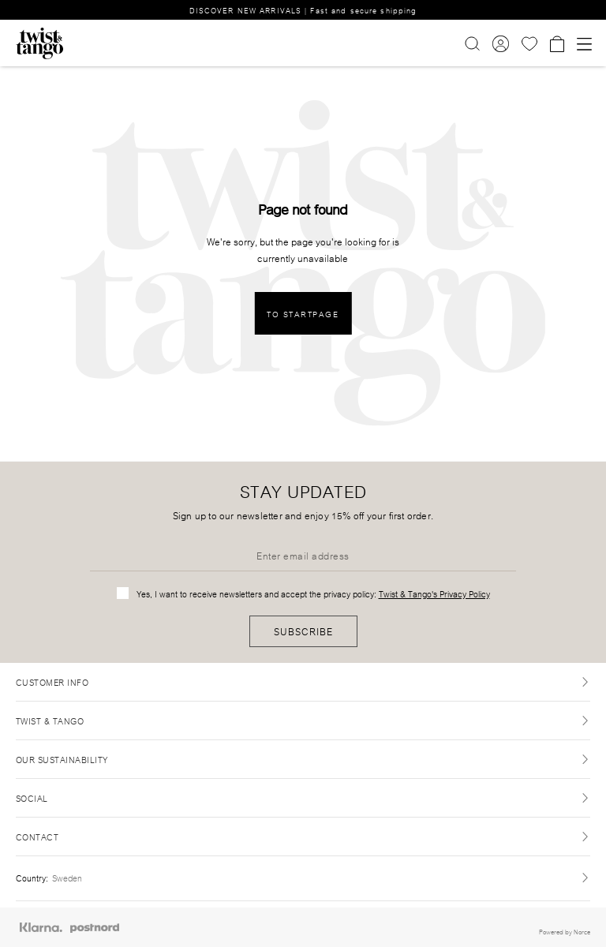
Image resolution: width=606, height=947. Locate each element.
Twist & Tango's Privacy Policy (434, 593)
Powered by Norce (564, 931)
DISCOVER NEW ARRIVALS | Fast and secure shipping (303, 10)
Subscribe (303, 631)
